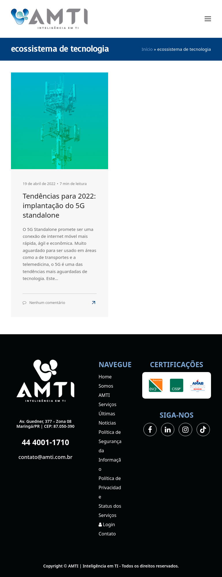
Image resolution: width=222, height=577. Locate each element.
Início (147, 49)
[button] (208, 18)
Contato (107, 534)
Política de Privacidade (110, 487)
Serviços (107, 404)
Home (105, 377)
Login (107, 524)
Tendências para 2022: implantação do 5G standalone (59, 205)
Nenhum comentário (47, 302)
